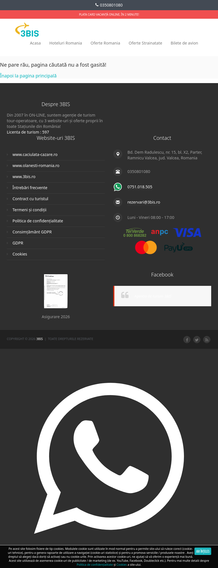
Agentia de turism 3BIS (152, 296)
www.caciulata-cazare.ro (35, 154)
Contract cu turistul (30, 198)
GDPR (17, 243)
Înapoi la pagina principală (28, 76)
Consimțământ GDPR (32, 232)
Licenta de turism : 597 (28, 132)
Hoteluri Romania (65, 43)
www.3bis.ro (23, 176)
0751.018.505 (139, 186)
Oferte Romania (105, 43)
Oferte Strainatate (145, 43)
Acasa (35, 43)
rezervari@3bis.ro (143, 202)
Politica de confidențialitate (37, 220)
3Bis (40, 339)
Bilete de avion (184, 43)
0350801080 (109, 5)
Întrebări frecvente (29, 187)
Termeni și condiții (29, 209)
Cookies (19, 254)
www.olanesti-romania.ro (35, 165)
